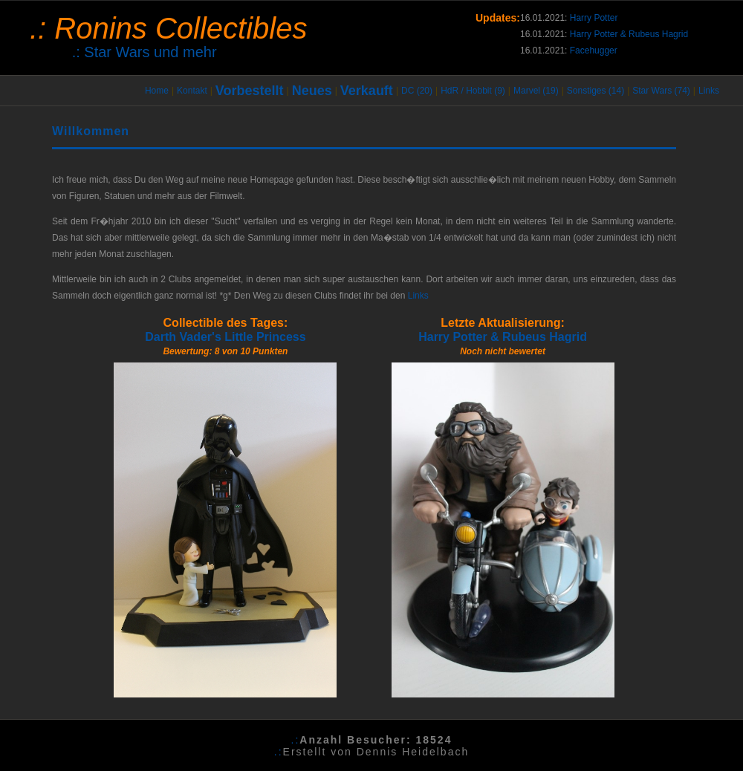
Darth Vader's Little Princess (225, 337)
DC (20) (416, 90)
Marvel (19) (536, 90)
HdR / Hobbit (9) (473, 90)
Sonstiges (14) (595, 90)
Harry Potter (594, 18)
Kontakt (192, 90)
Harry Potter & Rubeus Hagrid (629, 34)
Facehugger (593, 50)
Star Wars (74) (661, 90)
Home (157, 90)
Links (708, 90)
